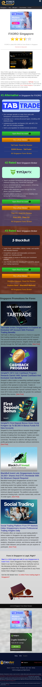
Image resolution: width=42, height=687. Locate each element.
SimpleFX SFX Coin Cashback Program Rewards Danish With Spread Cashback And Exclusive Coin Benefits (21, 375)
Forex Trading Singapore (26, 85)
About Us (8, 667)
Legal (27, 667)
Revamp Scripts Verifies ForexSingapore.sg (7, 680)
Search (29, 667)
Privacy (17, 667)
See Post (7, 684)
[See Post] (36, 344)
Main (10, 7)
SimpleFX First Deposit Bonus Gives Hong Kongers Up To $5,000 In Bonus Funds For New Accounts (20, 425)
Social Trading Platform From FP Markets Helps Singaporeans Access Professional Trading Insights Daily (19, 528)
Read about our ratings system (21, 47)
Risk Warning (22, 667)
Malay (16, 655)
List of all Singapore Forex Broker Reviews (21, 606)
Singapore (4, 7)
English (15, 7)
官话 (20, 655)
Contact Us (13, 667)
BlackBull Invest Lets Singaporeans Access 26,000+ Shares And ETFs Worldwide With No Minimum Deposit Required (20, 475)
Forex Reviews (22, 7)
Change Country (37, 662)
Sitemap (33, 667)
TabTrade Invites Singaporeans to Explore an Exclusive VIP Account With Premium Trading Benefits (21, 330)
